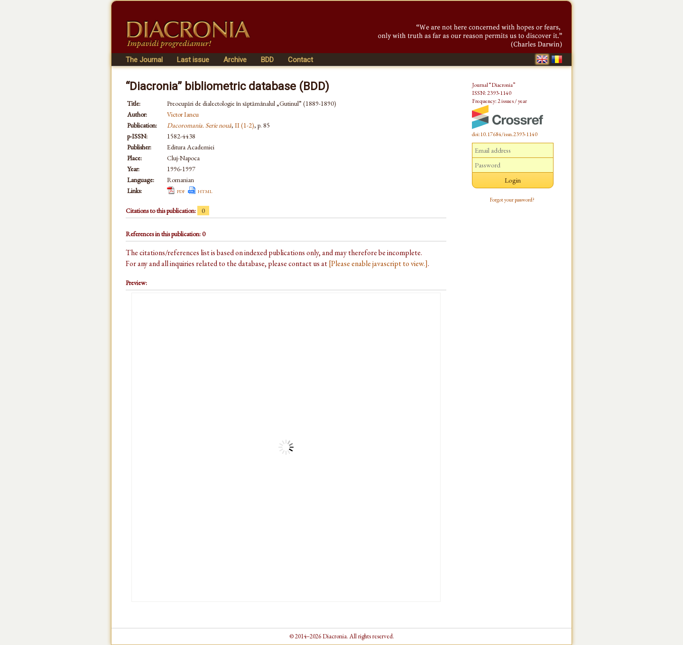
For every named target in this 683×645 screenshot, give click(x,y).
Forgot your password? (512, 199)
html (205, 190)
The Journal (144, 59)
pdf (181, 190)
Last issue (193, 59)
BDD (267, 59)
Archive (235, 59)
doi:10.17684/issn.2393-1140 (504, 134)
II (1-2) (244, 125)
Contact (300, 59)
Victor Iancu (183, 114)
